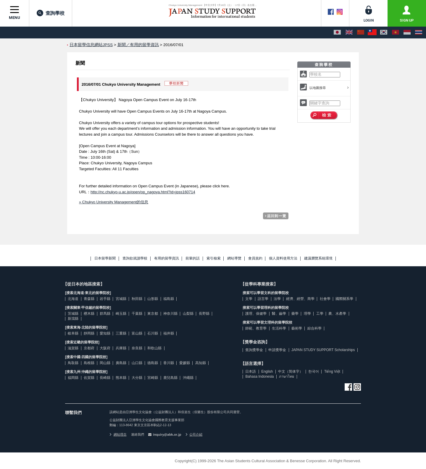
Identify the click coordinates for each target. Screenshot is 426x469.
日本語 (250, 371)
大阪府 (105, 348)
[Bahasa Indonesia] (407, 32)
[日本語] (337, 32)
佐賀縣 (89, 378)
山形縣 (152, 299)
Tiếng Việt (332, 371)
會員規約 (255, 258)
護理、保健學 (256, 313)
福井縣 (168, 333)
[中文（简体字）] (360, 32)
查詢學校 (50, 13)
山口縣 (137, 363)
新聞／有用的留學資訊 (138, 45)
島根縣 (89, 363)
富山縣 (137, 333)
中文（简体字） (290, 371)
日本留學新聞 (105, 258)
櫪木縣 (89, 313)
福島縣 (168, 299)
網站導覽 (234, 258)
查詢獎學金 (254, 350)
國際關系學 (344, 299)
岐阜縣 (73, 333)
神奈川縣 (170, 313)
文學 (248, 299)
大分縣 (137, 378)
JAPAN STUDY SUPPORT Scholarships (323, 350)
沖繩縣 (188, 378)
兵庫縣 (121, 348)
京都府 (89, 348)
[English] (349, 32)
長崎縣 (105, 378)
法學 (277, 299)
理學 (307, 313)
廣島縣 (121, 363)
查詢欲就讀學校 (134, 258)
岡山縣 (105, 363)
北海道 (73, 299)
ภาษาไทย (286, 376)
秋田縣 (137, 299)
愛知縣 (105, 333)
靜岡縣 (89, 333)
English (267, 371)
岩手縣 (105, 299)
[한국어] (383, 32)
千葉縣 (137, 313)
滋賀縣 (73, 348)
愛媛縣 (184, 363)
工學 (319, 313)
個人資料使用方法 (283, 258)
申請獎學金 (277, 350)
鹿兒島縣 (170, 378)
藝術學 (296, 328)
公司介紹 (194, 434)
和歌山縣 (154, 348)
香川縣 (168, 363)
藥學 (294, 313)
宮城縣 (121, 299)
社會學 (325, 299)
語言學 (263, 299)
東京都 (152, 313)
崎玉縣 (121, 313)
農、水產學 (337, 313)
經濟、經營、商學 (300, 299)
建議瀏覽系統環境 (318, 258)
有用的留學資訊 (166, 258)
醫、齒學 (279, 313)
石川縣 (152, 333)
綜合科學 (314, 328)
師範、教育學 (256, 328)
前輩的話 (192, 258)
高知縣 (200, 363)
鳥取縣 (73, 363)
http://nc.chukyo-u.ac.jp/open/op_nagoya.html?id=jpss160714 (143, 192)
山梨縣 (188, 313)
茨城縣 (73, 313)
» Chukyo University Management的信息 (113, 202)
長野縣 (204, 313)
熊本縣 (121, 378)
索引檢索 (213, 258)
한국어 (313, 371)
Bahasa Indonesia (259, 376)
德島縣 (152, 363)
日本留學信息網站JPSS (91, 45)
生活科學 (279, 328)
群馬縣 (105, 313)
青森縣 (89, 299)
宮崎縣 (152, 378)
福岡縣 (73, 378)
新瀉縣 (73, 319)
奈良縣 (137, 348)
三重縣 (121, 333)
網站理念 (118, 434)
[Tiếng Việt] (395, 32)
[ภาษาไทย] (418, 32)
